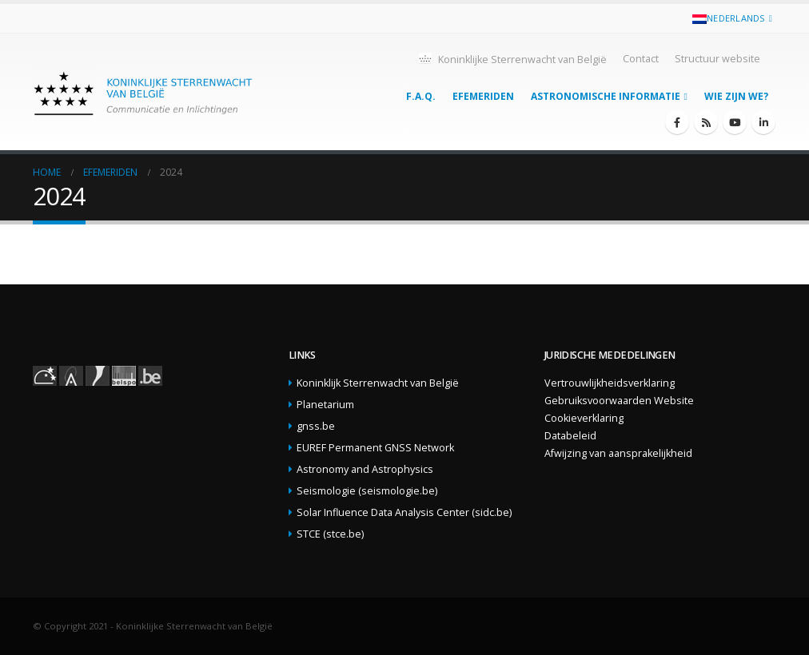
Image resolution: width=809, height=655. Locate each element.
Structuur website (717, 59)
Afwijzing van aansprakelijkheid (618, 453)
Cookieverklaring (584, 418)
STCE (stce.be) (330, 534)
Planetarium (325, 404)
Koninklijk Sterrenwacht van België (378, 383)
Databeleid (570, 436)
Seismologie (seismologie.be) (367, 491)
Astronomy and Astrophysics (365, 469)
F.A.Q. (421, 96)
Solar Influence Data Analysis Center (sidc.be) (404, 512)
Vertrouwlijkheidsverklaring (609, 383)
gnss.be (316, 426)
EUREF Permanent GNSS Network (375, 448)
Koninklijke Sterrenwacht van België (512, 58)
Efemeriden (483, 96)
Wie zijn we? (736, 96)
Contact (641, 59)
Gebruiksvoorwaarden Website (619, 400)
